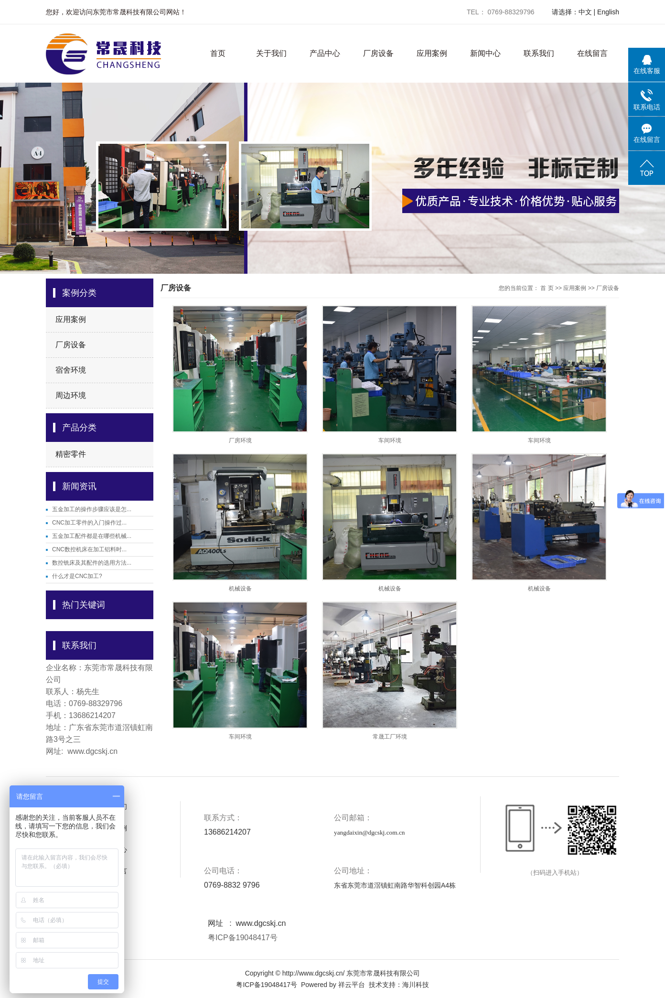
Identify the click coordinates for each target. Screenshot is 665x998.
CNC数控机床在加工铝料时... (89, 549)
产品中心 (325, 53)
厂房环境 (240, 440)
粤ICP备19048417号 (241, 938)
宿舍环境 (70, 370)
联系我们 (539, 53)
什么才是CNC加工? (77, 576)
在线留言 (592, 53)
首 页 (546, 288)
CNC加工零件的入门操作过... (89, 522)
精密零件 (70, 454)
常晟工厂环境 (390, 736)
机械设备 (240, 588)
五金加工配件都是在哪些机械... (91, 536)
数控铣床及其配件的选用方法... (91, 562)
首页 (217, 53)
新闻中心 (485, 53)
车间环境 (389, 440)
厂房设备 (378, 53)
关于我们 (271, 53)
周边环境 (70, 395)
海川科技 (415, 984)
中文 (585, 12)
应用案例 (432, 53)
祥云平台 (351, 984)
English (608, 12)
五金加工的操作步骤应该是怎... (91, 509)
